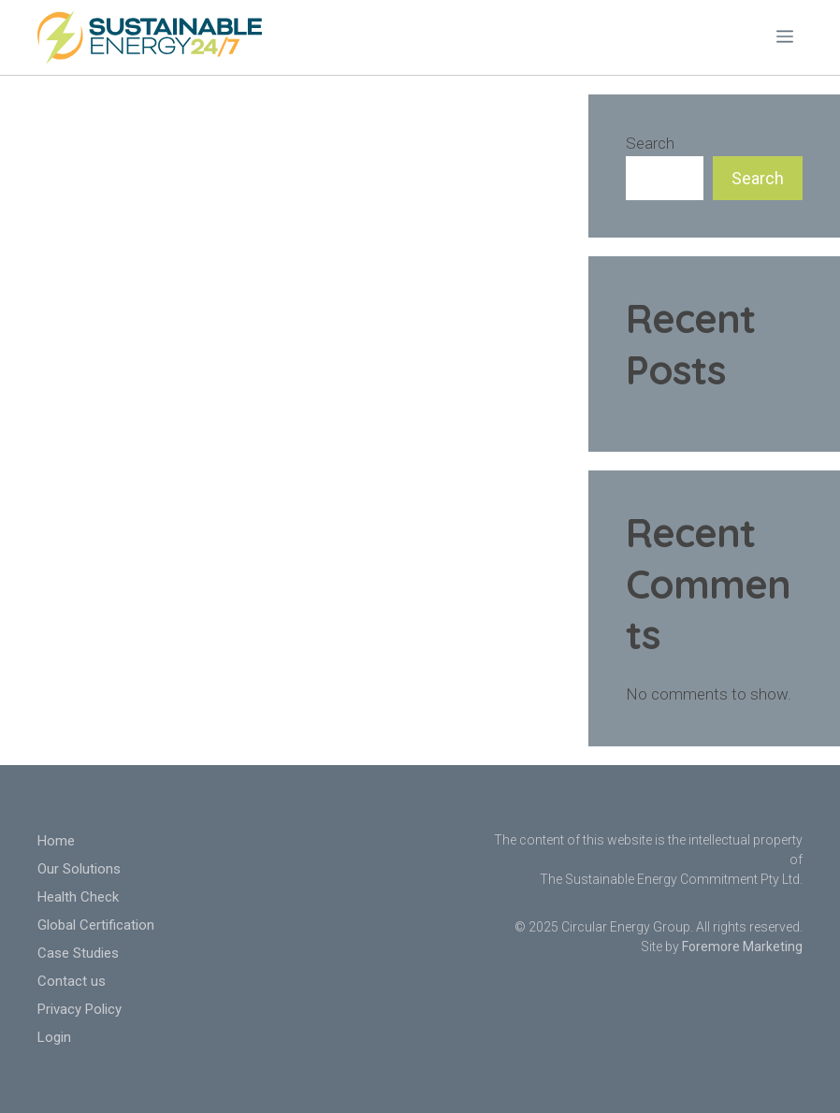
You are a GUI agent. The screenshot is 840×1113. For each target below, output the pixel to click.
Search (650, 143)
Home (56, 840)
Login (54, 1037)
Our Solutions (79, 868)
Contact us (71, 981)
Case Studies (78, 953)
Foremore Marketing (742, 946)
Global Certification (95, 925)
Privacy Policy (79, 1009)
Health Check (78, 897)
